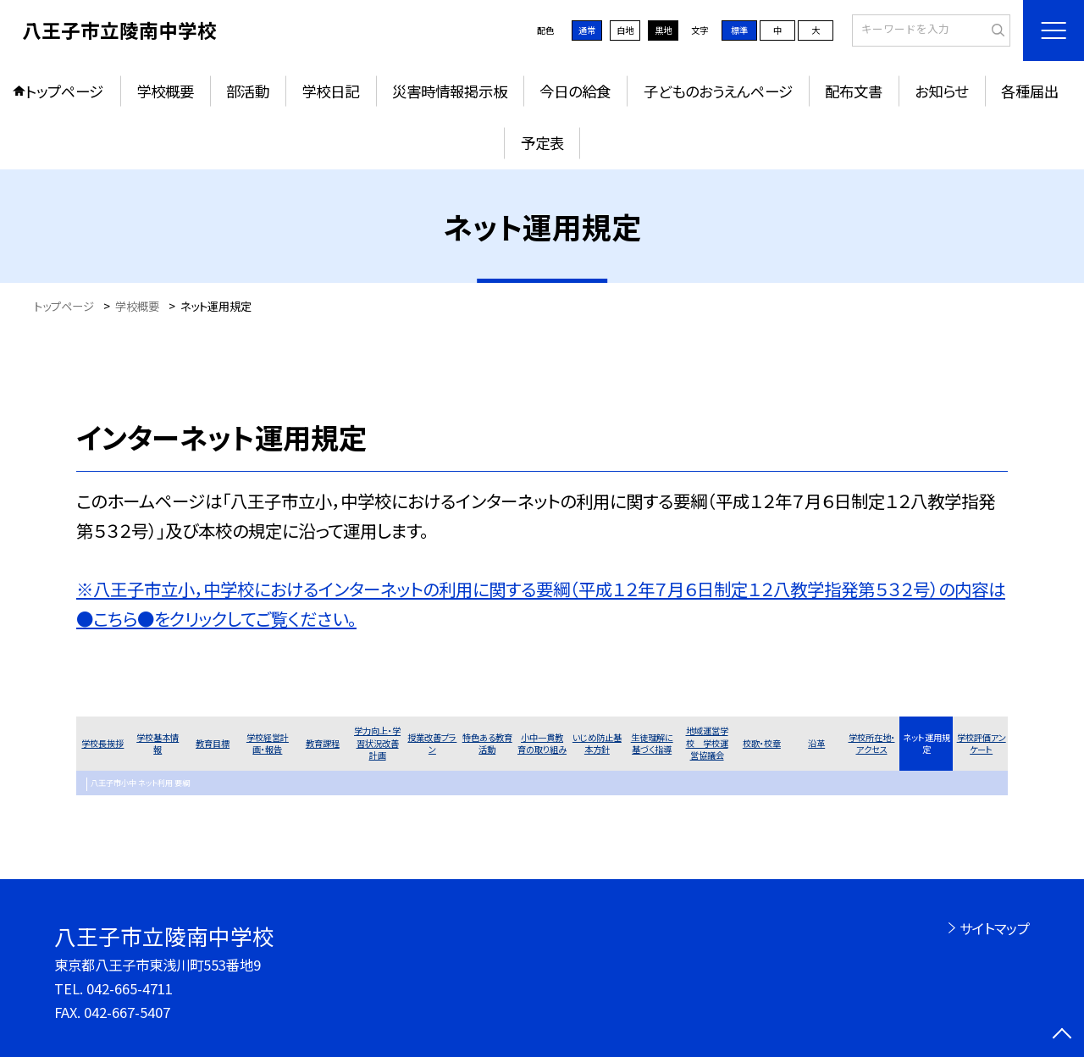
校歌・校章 (762, 743)
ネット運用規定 (926, 743)
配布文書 (853, 91)
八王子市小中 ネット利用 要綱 (137, 784)
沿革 (816, 743)
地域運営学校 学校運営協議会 (707, 742)
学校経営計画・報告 (267, 743)
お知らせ (941, 91)
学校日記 (330, 91)
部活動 (247, 91)
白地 (625, 30)
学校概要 (165, 91)
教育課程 (323, 743)
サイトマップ (995, 928)
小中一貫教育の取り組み (542, 743)
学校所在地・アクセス (872, 743)
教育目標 (213, 743)
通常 (586, 30)
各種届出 (1030, 91)
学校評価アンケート (981, 743)
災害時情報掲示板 (449, 91)
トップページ (64, 91)
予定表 (542, 142)
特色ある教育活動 (487, 743)
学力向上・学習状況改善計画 (377, 742)
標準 (739, 30)
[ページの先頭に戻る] (1062, 1035)
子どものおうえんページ (718, 91)
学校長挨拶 (102, 743)
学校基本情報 (157, 743)
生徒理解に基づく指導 (652, 743)
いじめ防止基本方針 (597, 743)
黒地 (663, 30)
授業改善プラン (431, 743)
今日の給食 (575, 91)
